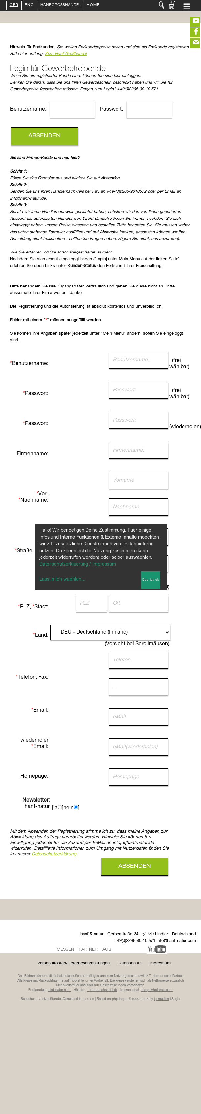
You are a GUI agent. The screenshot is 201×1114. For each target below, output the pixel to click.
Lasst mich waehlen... (62, 579)
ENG (29, 5)
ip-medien (161, 999)
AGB (106, 949)
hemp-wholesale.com (157, 990)
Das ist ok (150, 579)
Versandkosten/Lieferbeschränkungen (73, 963)
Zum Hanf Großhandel (66, 54)
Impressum (160, 963)
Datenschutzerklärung (54, 854)
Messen (65, 949)
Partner (88, 949)
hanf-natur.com (59, 990)
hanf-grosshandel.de (102, 990)
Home (93, 5)
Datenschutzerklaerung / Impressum (77, 564)
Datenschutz (129, 963)
